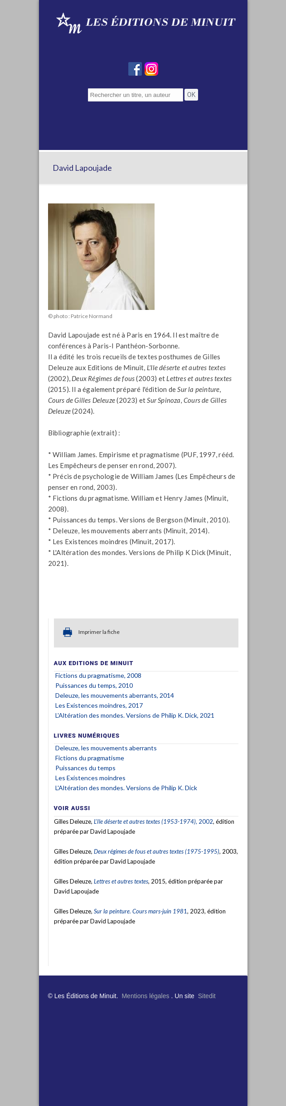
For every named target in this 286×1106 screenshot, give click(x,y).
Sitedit (207, 996)
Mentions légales (145, 996)
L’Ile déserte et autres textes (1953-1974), (146, 821)
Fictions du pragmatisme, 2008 (98, 675)
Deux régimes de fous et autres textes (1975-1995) (156, 851)
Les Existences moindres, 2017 (99, 705)
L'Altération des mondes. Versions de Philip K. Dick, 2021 (134, 715)
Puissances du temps (85, 768)
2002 (206, 821)
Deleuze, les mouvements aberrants (106, 748)
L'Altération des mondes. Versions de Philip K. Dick (126, 788)
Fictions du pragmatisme (89, 758)
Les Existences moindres (90, 778)
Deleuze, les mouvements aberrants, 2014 (114, 695)
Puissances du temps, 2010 (94, 685)
